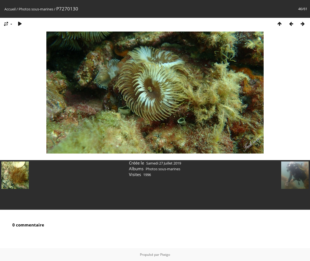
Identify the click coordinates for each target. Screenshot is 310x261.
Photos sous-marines (36, 9)
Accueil (10, 9)
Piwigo (165, 254)
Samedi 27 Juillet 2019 (163, 163)
